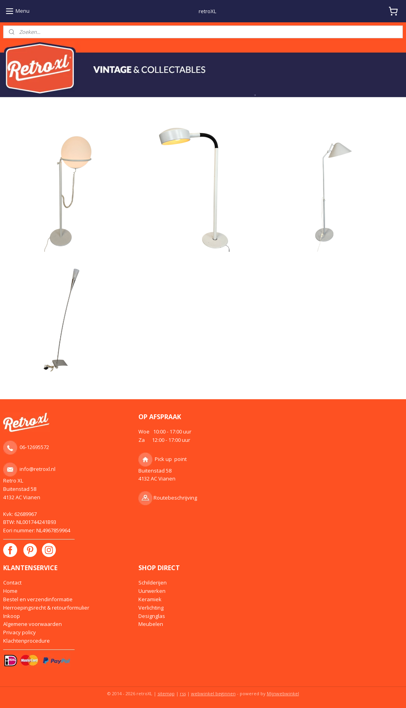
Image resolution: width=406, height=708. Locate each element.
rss (183, 693)
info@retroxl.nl (37, 469)
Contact (12, 582)
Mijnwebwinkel (283, 693)
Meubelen (150, 624)
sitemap (166, 693)
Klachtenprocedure (26, 640)
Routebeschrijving (175, 497)
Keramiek (150, 599)
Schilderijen (152, 582)
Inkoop (11, 616)
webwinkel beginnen (213, 693)
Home (10, 590)
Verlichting (151, 607)
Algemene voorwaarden (32, 624)
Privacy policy (19, 632)
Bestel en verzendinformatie (38, 599)
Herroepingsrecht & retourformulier (46, 607)
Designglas (151, 616)
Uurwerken (152, 590)
